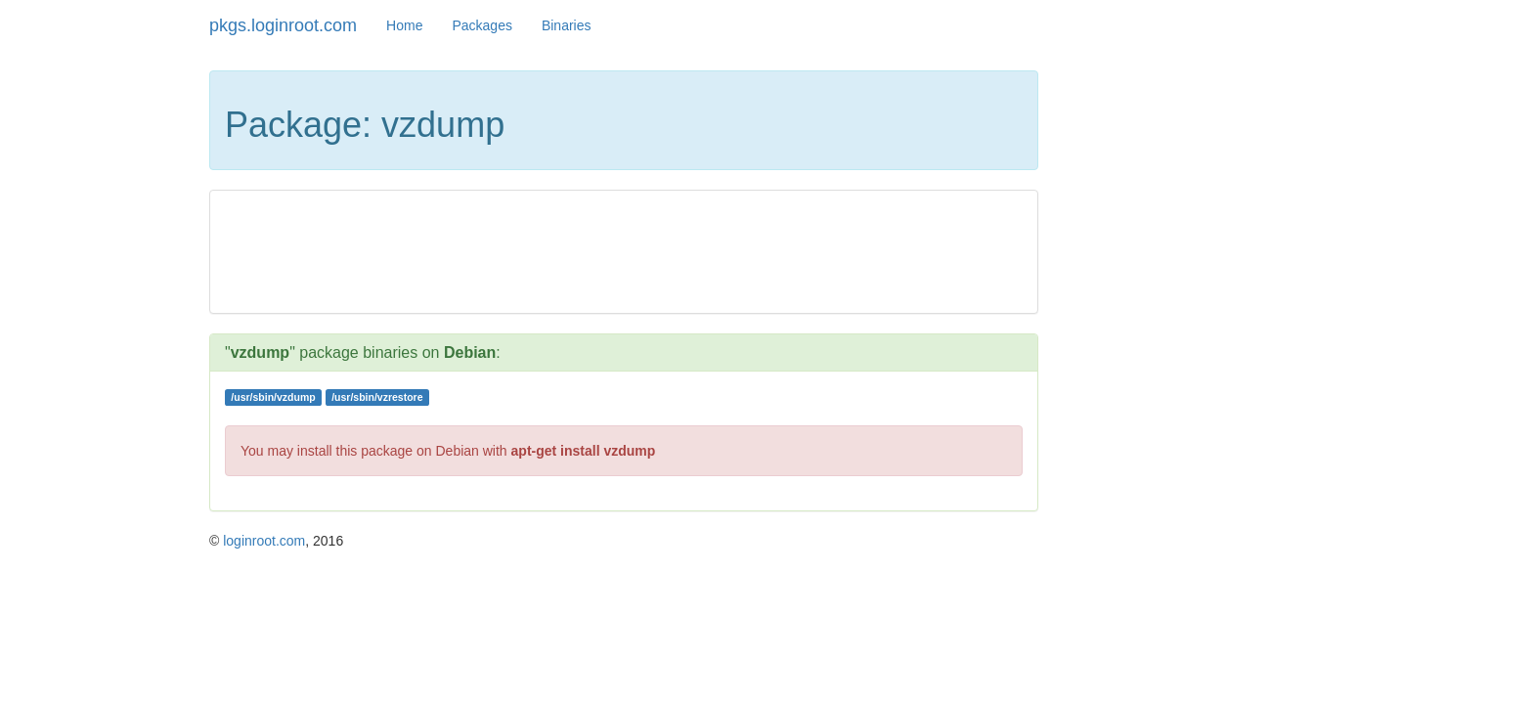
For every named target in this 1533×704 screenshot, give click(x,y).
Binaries (566, 25)
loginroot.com (264, 541)
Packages (481, 25)
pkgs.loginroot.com (283, 25)
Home (404, 25)
